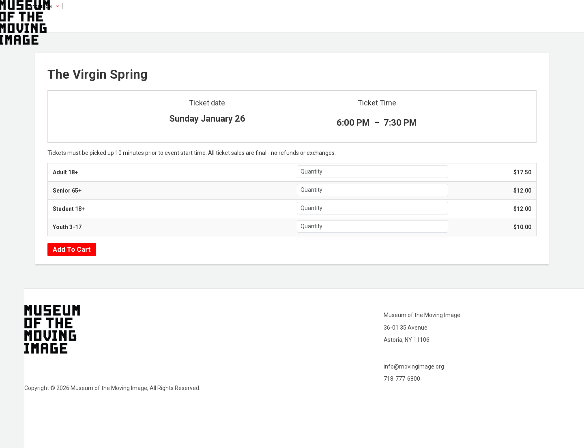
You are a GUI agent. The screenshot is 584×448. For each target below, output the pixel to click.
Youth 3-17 (67, 227)
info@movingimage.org (414, 366)
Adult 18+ (65, 172)
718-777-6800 (402, 378)
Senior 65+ (67, 190)
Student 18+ (69, 209)
